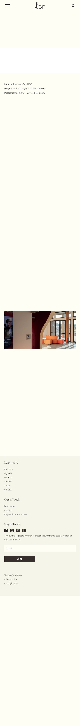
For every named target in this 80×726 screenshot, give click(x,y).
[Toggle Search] (73, 5)
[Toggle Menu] (8, 5)
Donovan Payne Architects (25, 63)
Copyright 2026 (11, 558)
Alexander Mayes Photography (31, 68)
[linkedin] (24, 505)
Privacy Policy (10, 554)
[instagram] (12, 505)
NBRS (44, 63)
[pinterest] (18, 505)
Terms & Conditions (13, 550)
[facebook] (6, 505)
